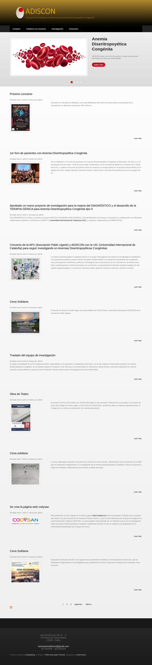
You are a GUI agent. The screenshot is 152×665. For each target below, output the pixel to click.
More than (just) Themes (55, 655)
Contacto (16, 29)
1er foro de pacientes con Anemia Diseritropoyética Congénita (48, 153)
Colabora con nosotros (36, 29)
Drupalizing (30, 655)
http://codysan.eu (99, 515)
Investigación (57, 29)
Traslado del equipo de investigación (33, 355)
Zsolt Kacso (81, 655)
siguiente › (79, 604)
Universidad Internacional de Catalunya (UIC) (68, 220)
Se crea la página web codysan (29, 506)
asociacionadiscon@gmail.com (53, 646)
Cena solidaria (19, 453)
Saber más (98, 65)
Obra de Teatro (19, 394)
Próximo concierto (21, 94)
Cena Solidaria (19, 301)
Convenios (73, 29)
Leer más (137, 138)
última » (89, 604)
